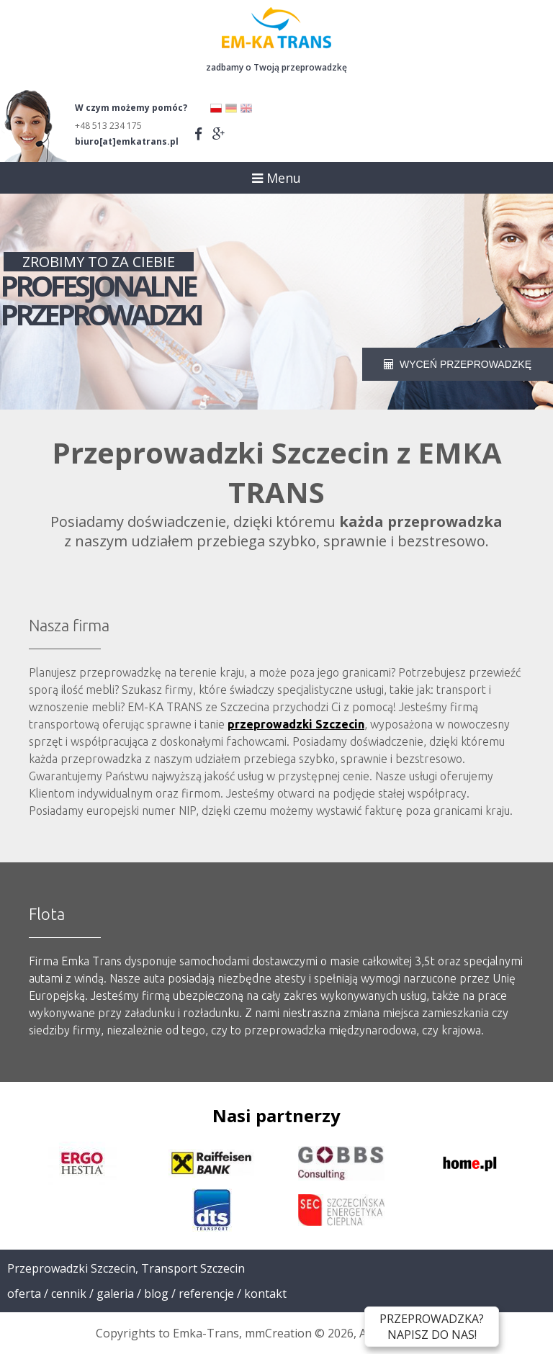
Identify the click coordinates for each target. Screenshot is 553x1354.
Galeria (115, 1293)
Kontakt (265, 1293)
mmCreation (278, 1333)
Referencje (206, 1293)
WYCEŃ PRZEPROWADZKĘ (457, 364)
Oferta (24, 1293)
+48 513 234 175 (108, 125)
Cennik (68, 1293)
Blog (156, 1293)
